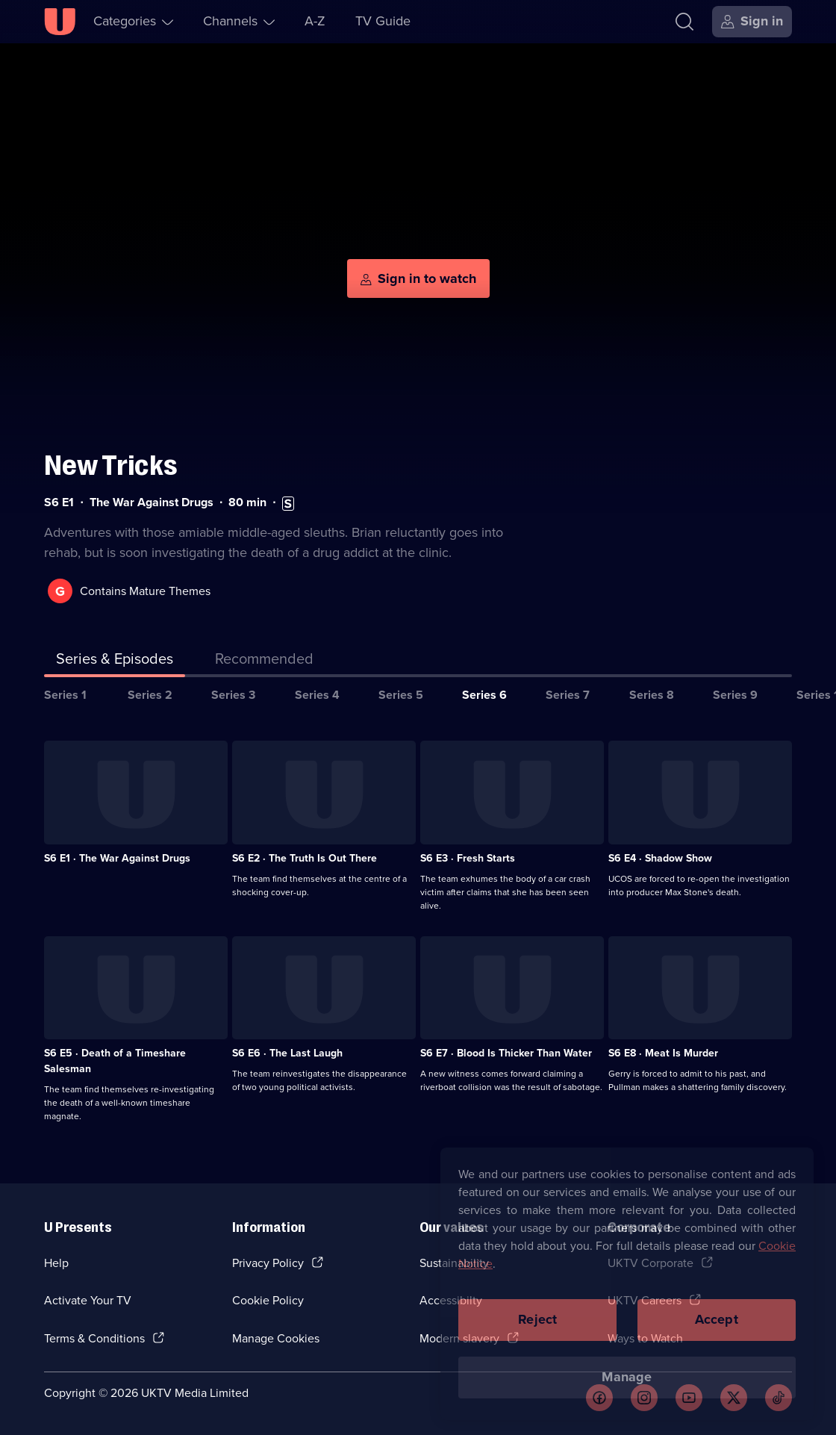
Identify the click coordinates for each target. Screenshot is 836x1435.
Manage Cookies (275, 1338)
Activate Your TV (87, 1300)
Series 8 (651, 694)
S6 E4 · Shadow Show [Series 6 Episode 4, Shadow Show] (660, 858)
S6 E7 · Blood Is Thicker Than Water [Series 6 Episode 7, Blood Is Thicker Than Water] (506, 1053)
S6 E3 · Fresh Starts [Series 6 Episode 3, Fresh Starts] (467, 858)
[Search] (684, 21)
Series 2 (150, 694)
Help (56, 1262)
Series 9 (735, 694)
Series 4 (317, 694)
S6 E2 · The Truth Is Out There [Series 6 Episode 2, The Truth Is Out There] (304, 858)
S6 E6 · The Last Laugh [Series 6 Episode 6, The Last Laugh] (287, 1053)
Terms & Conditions (94, 1338)
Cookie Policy (268, 1300)
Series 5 (400, 694)
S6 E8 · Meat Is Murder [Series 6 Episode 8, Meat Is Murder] (663, 1053)
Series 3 (233, 694)
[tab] (264, 661)
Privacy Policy (268, 1262)
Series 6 (484, 694)
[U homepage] (59, 21)
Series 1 (65, 694)
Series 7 (568, 694)
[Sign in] (752, 21)
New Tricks (111, 465)
